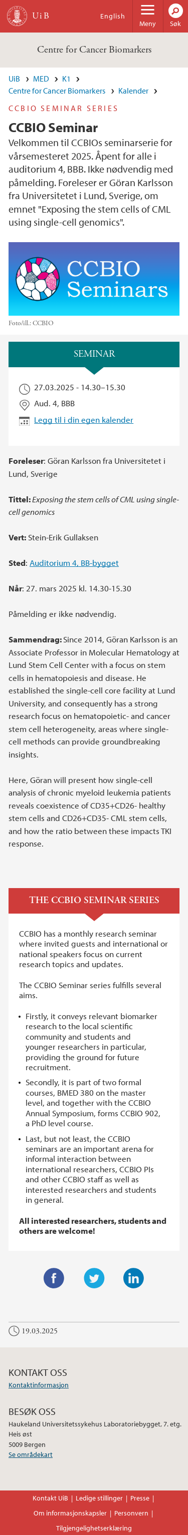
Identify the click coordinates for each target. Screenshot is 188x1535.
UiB (14, 79)
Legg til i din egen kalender (83, 419)
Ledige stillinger (99, 1497)
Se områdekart (31, 1454)
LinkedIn (133, 1278)
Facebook (54, 1278)
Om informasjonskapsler (70, 1512)
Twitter (94, 1278)
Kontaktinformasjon (39, 1384)
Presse (139, 1497)
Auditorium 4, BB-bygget (74, 562)
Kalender (133, 91)
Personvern (131, 1512)
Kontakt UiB (50, 1497)
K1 (66, 79)
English (112, 16)
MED (41, 79)
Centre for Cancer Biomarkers (94, 50)
